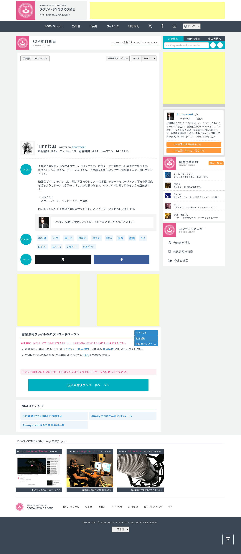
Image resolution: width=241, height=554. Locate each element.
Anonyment (79, 146)
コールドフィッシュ (183, 173)
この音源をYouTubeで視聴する (42, 416)
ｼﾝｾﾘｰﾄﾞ (72, 246)
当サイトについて (153, 506)
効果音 (76, 26)
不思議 (42, 238)
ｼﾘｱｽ (55, 238)
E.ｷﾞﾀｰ (42, 246)
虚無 (132, 238)
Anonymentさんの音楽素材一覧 (44, 425)
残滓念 (177, 184)
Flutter (177, 194)
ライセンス (113, 26)
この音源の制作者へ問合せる (188, 150)
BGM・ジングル (54, 26)
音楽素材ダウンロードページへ (88, 385)
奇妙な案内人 (181, 214)
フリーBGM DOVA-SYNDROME (54, 15)
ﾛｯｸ (143, 238)
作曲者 (93, 26)
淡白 (120, 238)
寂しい (68, 238)
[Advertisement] (157, 10)
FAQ (86, 355)
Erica (177, 204)
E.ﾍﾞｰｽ (57, 246)
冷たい (96, 238)
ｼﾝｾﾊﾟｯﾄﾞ (89, 246)
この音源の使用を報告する (187, 144)
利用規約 (133, 26)
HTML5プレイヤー (118, 58)
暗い (109, 238)
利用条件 (108, 349)
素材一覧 (214, 163)
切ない (82, 238)
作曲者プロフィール (146, 343)
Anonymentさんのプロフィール (111, 416)
